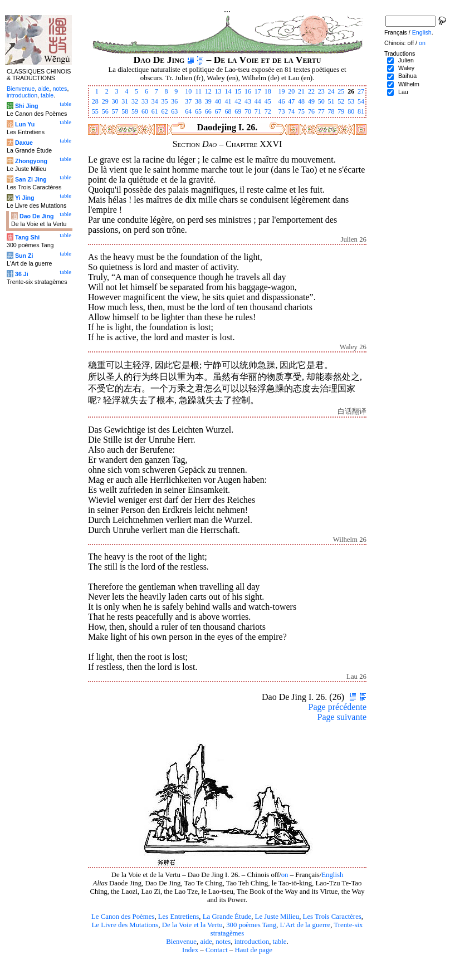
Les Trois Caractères (332, 916)
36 (174, 101)
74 (291, 111)
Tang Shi (27, 237)
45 (268, 101)
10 (188, 91)
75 (301, 111)
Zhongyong (31, 161)
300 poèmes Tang (251, 925)
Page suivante (341, 717)
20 (291, 91)
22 (311, 91)
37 (188, 101)
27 (361, 91)
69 (237, 111)
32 (134, 101)
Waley (406, 68)
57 (114, 111)
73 (281, 111)
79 (341, 111)
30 (114, 101)
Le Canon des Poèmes (122, 916)
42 (237, 101)
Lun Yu (25, 124)
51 (331, 101)
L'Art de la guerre (305, 925)
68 (227, 111)
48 (301, 101)
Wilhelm (408, 84)
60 (144, 111)
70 (247, 111)
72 (268, 111)
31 (124, 101)
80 (351, 111)
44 (258, 101)
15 (237, 91)
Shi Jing (26, 105)
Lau (403, 92)
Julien (406, 60)
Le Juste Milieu (277, 916)
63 (174, 111)
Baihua (407, 75)
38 (198, 101)
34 (154, 101)
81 (361, 111)
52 (341, 101)
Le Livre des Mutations (124, 925)
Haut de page (254, 950)
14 (227, 91)
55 (95, 111)
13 (218, 91)
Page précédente (337, 707)
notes (223, 942)
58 (124, 111)
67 (218, 111)
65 (198, 111)
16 (247, 91)
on (284, 875)
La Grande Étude (227, 916)
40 (218, 101)
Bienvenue (181, 942)
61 (154, 111)
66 (208, 111)
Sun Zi (24, 255)
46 (281, 101)
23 (321, 91)
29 (105, 101)
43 (247, 101)
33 (144, 101)
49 (311, 101)
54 (361, 101)
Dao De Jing (36, 216)
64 (188, 111)
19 (281, 91)
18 (268, 91)
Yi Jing (25, 197)
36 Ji (21, 274)
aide (206, 942)
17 (258, 91)
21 (301, 91)
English (332, 875)
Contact (217, 950)
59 (134, 111)
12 (208, 91)
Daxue (24, 142)
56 (105, 111)
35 (165, 101)
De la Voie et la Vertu (192, 925)
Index (190, 950)
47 (291, 101)
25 (341, 91)
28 (95, 101)
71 (258, 111)
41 (227, 101)
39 (208, 101)
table (280, 942)
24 (331, 91)
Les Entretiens (178, 916)
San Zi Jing (31, 179)
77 (321, 111)
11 (198, 91)
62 (165, 111)
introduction (252, 942)
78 (331, 111)
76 (311, 111)
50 (321, 101)
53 (351, 101)
